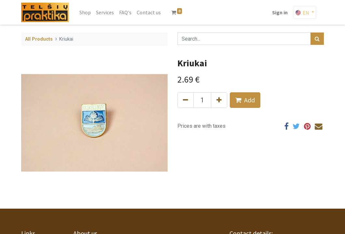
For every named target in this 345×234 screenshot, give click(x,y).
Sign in (280, 12)
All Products (39, 39)
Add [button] (245, 100)
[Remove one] (185, 100)
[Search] (317, 38)
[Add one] (219, 100)
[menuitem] (85, 12)
